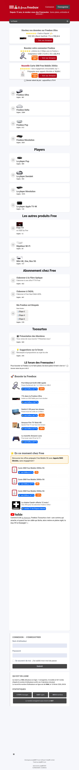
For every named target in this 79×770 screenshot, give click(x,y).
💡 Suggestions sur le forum (29, 350)
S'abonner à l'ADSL (25, 291)
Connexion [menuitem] (49, 7)
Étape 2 (21, 311)
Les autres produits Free (39, 216)
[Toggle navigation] (14, 754)
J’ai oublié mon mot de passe (44, 661)
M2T (52, 701)
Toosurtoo (39, 329)
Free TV (20, 228)
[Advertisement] (39, 729)
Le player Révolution (25, 191)
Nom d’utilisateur (19, 641)
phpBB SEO (43, 765)
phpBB (34, 760)
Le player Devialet (24, 176)
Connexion (18, 637)
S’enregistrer (33, 637)
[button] (11, 7)
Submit (40, 666)
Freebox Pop (22, 125)
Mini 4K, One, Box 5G (26, 261)
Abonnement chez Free (39, 271)
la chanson (26, 518)
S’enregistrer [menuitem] (63, 7)
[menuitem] (68, 21)
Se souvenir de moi (23, 661)
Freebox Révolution (25, 140)
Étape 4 (21, 315)
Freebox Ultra (22, 95)
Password (16, 651)
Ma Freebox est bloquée (27, 305)
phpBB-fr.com (42, 762)
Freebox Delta (22, 110)
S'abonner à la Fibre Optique (29, 278)
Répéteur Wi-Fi (23, 246)
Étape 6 (21, 319)
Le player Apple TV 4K (26, 206)
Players (39, 150)
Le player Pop (22, 161)
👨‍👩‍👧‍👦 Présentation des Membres (30, 336)
